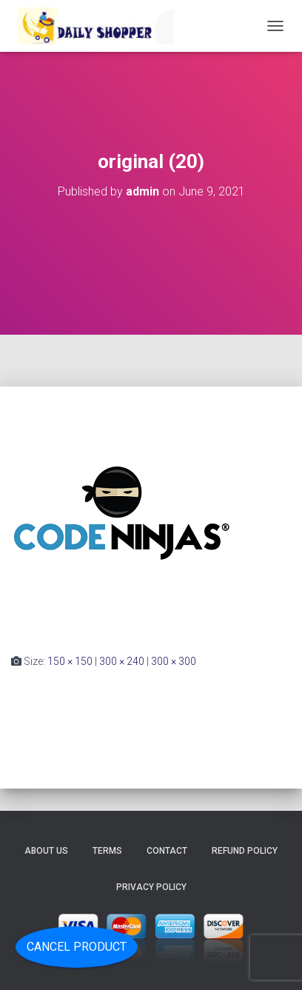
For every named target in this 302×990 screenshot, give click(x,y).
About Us (46, 851)
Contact (167, 851)
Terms (107, 851)
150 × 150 (70, 661)
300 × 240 (121, 661)
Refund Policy (245, 851)
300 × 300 (173, 661)
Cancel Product (77, 947)
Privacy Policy (151, 887)
